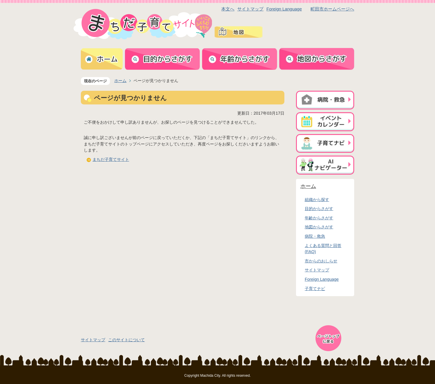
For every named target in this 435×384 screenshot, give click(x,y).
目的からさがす (319, 208)
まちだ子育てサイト (110, 159)
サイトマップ (250, 8)
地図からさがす (319, 227)
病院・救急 (315, 236)
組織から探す (317, 199)
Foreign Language (284, 8)
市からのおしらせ (321, 261)
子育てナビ (315, 288)
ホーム (120, 80)
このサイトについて (126, 339)
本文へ (227, 8)
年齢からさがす (319, 218)
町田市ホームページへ (332, 8)
